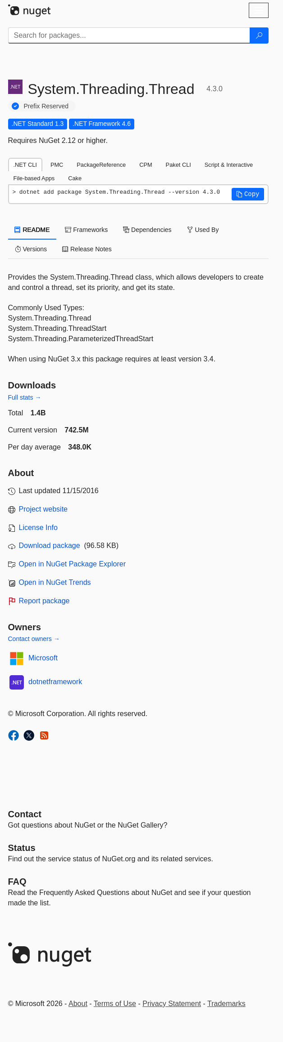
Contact (24, 814)
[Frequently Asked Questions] (17, 881)
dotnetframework (55, 682)
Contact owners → (34, 638)
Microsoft (43, 658)
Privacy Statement (171, 1003)
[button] (248, 194)
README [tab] (32, 229)
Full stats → (24, 397)
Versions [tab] (31, 249)
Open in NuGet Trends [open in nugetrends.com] (55, 582)
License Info (38, 527)
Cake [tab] (75, 178)
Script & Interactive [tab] (229, 164)
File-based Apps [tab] (34, 178)
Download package (49, 545)
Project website (43, 509)
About (77, 1003)
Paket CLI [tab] (178, 164)
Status (22, 848)
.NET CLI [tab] (25, 164)
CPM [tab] (145, 164)
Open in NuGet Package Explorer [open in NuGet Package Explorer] (72, 564)
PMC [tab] (56, 164)
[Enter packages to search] (129, 35)
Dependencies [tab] (147, 229)
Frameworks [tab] (86, 229)
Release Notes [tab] (87, 249)
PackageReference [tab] (101, 164)
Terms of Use (115, 1003)
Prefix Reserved (46, 106)
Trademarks (226, 1003)
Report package (44, 601)
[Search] (259, 35)
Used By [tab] (203, 229)
